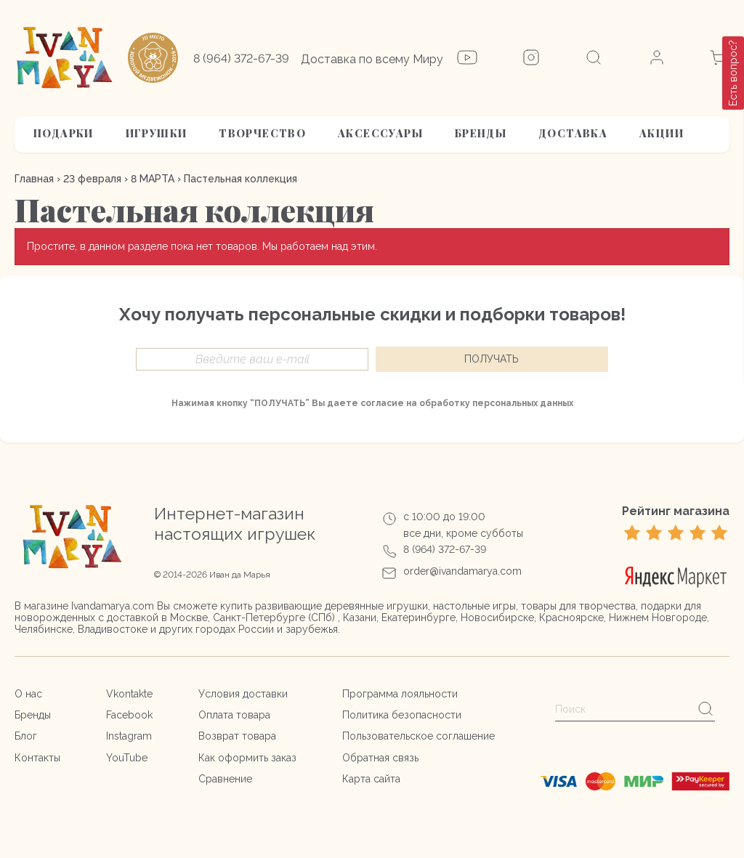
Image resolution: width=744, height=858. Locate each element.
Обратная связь (380, 758)
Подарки (63, 133)
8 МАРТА (152, 179)
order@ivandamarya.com (462, 571)
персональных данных (522, 403)
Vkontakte (129, 694)
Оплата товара (234, 715)
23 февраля (92, 179)
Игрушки (156, 133)
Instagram (129, 736)
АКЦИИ (661, 133)
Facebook (129, 715)
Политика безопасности (401, 715)
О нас (28, 694)
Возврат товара (237, 736)
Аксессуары (380, 133)
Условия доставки (243, 694)
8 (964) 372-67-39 (241, 58)
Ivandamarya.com (112, 606)
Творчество (262, 133)
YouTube (126, 758)
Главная (34, 179)
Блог (26, 736)
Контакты (37, 758)
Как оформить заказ (247, 758)
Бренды (480, 133)
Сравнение (225, 779)
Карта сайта (371, 779)
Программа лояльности (400, 694)
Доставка (572, 133)
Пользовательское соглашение (418, 736)
